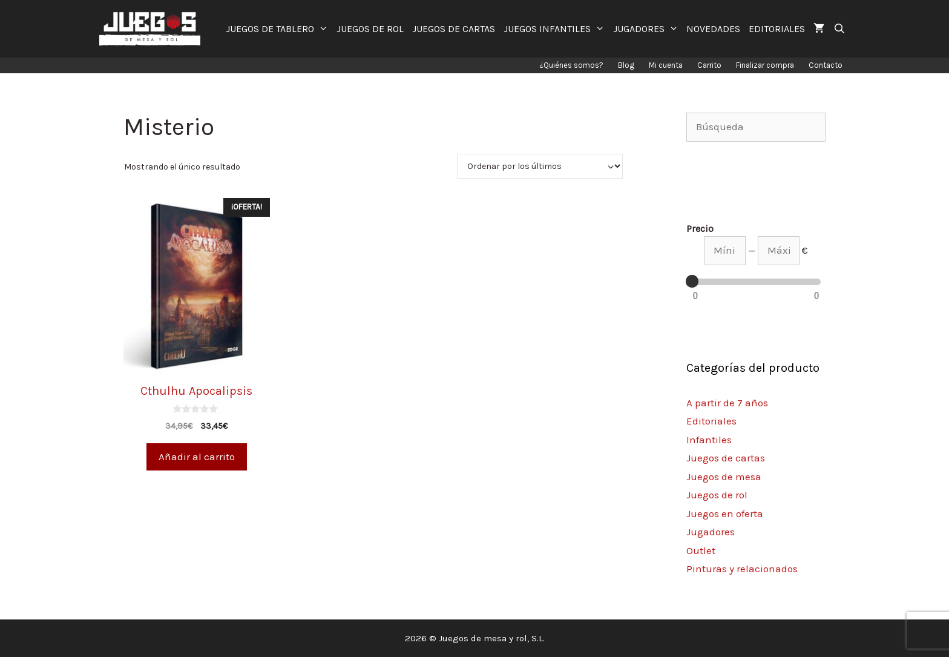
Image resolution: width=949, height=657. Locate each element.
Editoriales (711, 421)
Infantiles (709, 440)
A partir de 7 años (727, 403)
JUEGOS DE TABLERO (279, 29)
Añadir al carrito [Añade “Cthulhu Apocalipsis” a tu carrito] (197, 457)
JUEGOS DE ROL (370, 29)
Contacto (825, 65)
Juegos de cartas (725, 458)
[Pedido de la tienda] (540, 166)
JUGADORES (648, 29)
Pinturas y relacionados (742, 569)
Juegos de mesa (723, 476)
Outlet (700, 550)
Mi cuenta (666, 65)
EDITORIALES (777, 29)
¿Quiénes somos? (571, 65)
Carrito (709, 65)
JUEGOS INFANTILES (556, 29)
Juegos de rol (716, 495)
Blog (626, 65)
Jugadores (710, 532)
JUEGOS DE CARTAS (453, 29)
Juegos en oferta (724, 513)
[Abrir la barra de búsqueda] (839, 29)
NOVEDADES (713, 29)
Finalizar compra (765, 65)
